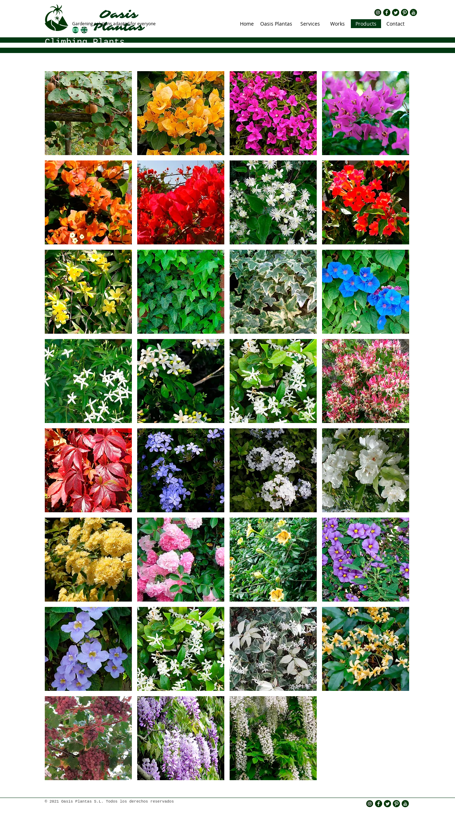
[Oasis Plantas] (276, 23)
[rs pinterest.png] (404, 12)
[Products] (366, 23)
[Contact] (395, 23)
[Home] (247, 23)
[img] (88, 113)
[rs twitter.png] (395, 12)
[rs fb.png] (386, 12)
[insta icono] (377, 12)
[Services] (310, 23)
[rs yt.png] (413, 12)
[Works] (337, 23)
